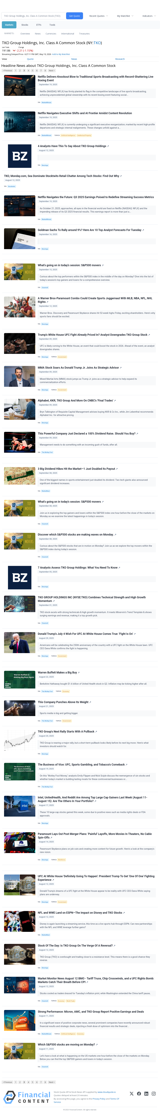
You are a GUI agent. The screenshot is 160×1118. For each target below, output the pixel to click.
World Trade (71, 1003)
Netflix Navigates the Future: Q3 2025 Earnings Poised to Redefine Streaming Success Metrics (96, 197)
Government (62, 357)
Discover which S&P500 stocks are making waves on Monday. (77, 535)
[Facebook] (139, 1099)
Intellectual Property (84, 135)
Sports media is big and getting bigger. (59, 714)
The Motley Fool (47, 453)
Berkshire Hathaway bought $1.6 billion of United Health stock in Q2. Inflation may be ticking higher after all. (94, 685)
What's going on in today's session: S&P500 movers (71, 265)
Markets (9, 24)
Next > (52, 70)
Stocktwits (11, 186)
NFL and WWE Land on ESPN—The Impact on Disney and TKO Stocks (81, 914)
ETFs (38, 24)
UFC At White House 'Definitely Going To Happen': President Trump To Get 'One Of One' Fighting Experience (96, 879)
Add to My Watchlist (61, 54)
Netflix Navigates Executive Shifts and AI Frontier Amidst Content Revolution (85, 113)
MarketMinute (46, 102)
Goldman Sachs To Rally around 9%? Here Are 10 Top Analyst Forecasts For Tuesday (91, 230)
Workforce (61, 861)
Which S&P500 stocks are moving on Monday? (68, 1046)
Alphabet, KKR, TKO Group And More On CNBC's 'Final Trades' (77, 401)
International (67, 33)
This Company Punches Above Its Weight (64, 703)
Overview (25, 33)
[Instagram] (153, 1099)
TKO (97, 42)
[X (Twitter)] (131, 1099)
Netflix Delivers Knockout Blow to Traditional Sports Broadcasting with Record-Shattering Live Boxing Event (95, 78)
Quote (30, 58)
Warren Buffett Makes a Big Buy (59, 673)
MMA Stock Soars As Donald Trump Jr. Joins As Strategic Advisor (80, 368)
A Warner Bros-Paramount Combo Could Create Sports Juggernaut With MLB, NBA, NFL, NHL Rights (95, 300)
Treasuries (84, 33)
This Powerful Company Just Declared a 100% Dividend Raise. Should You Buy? (88, 434)
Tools (52, 24)
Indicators (147, 15)
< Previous (7, 70)
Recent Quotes (97, 15)
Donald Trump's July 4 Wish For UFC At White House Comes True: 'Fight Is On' (87, 635)
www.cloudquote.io (107, 1094)
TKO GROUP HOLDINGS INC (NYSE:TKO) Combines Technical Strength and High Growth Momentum (92, 600)
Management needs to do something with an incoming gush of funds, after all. (79, 445)
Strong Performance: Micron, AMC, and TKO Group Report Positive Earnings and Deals (91, 1013)
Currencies (51, 33)
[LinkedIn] (146, 1099)
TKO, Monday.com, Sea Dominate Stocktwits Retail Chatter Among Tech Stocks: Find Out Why (63, 176)
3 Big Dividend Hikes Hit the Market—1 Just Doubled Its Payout (78, 469)
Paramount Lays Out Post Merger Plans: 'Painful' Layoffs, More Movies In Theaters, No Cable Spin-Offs (95, 837)
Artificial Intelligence (68, 135)
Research (120, 58)
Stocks (24, 24)
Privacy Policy (99, 1100)
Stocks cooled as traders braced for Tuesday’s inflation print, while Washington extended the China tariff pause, (95, 995)
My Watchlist (123, 15)
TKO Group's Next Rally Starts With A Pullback (67, 733)
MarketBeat (46, 492)
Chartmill (45, 288)
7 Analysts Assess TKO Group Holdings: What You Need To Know (79, 568)
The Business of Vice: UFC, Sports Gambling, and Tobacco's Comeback (82, 766)
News (38, 33)
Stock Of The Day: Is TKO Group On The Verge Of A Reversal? (76, 947)
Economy (66, 693)
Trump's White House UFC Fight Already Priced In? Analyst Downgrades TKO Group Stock (94, 335)
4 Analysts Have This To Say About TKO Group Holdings (73, 146)
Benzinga (45, 165)
